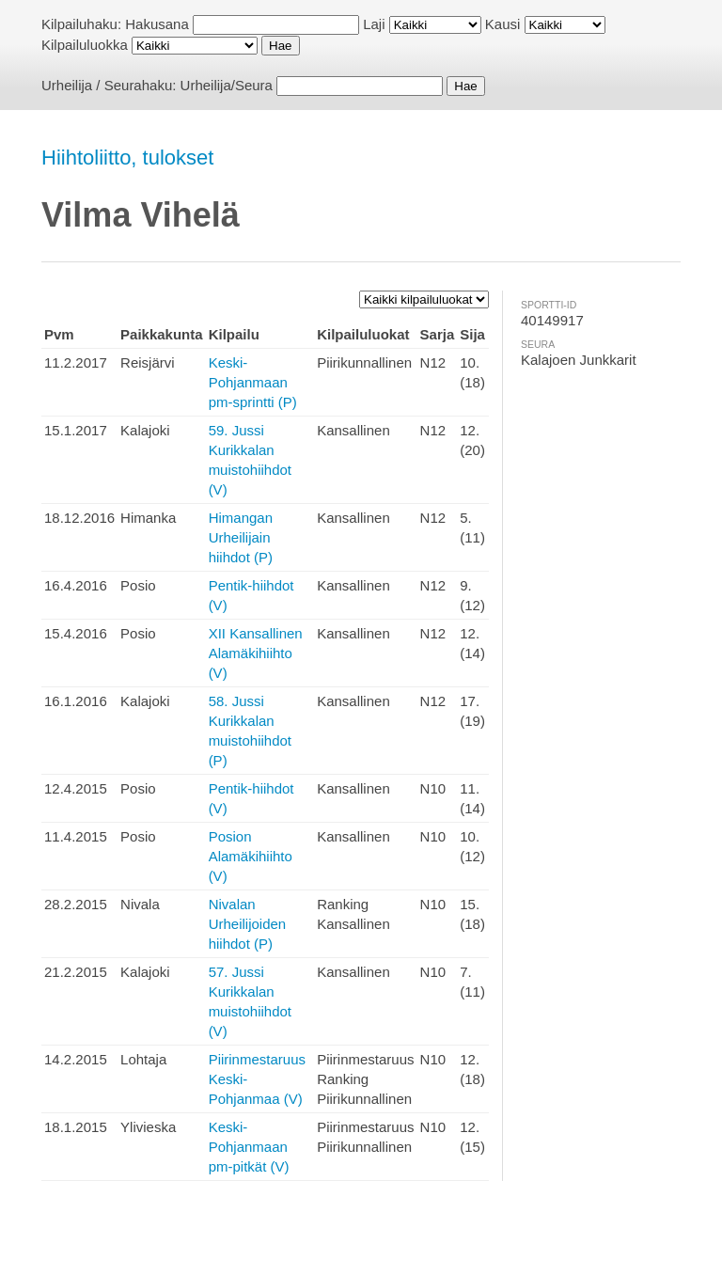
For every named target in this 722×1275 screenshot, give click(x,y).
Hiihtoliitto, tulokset (127, 157)
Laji (374, 24)
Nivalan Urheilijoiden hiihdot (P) (248, 924)
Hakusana (157, 24)
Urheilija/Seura (226, 85)
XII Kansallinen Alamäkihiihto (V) (256, 653)
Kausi (503, 24)
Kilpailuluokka (84, 45)
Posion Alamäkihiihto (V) (250, 856)
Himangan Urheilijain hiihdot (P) (241, 537)
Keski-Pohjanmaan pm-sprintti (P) (253, 382)
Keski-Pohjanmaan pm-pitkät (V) (249, 1146)
